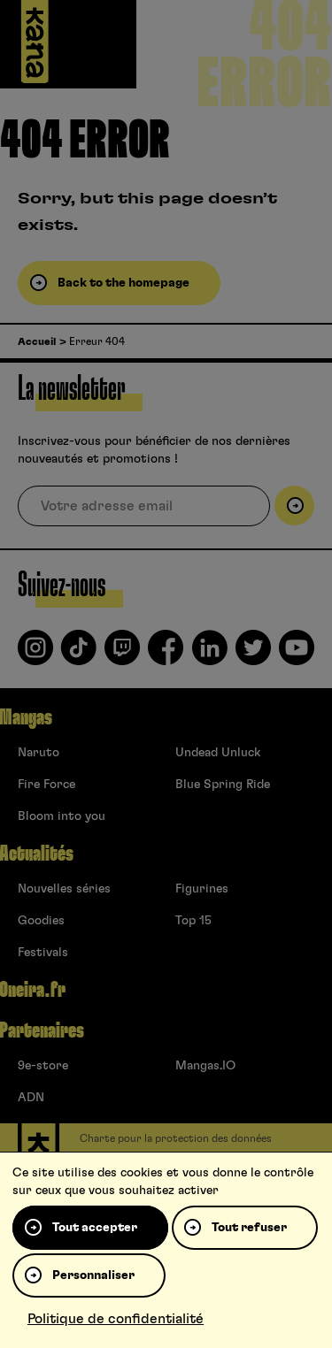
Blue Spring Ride (222, 784)
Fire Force (46, 784)
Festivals (43, 952)
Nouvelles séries (64, 889)
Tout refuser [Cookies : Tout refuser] (249, 1228)
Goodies (41, 921)
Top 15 (193, 921)
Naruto (38, 753)
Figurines (201, 889)
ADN (31, 1097)
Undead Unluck (217, 753)
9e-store (43, 1066)
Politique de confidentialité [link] (115, 1319)
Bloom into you (61, 816)
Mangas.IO (205, 1066)
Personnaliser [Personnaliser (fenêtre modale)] (93, 1275)
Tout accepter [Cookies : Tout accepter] (94, 1228)
